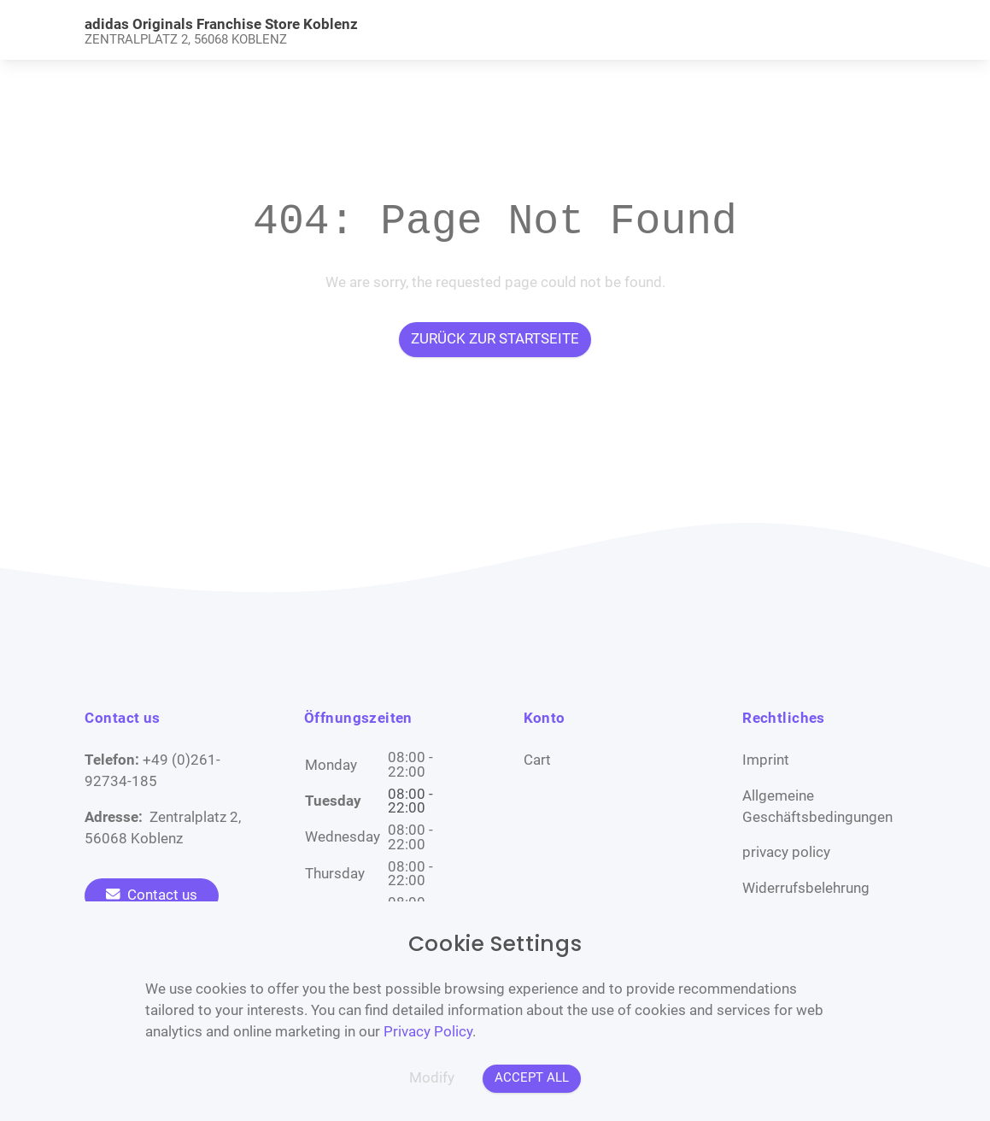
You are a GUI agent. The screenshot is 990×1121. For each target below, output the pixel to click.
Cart (537, 760)
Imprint (765, 760)
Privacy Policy (428, 1032)
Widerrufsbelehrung (806, 888)
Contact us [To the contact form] (151, 895)
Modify (431, 1078)
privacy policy (786, 852)
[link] (392, 30)
